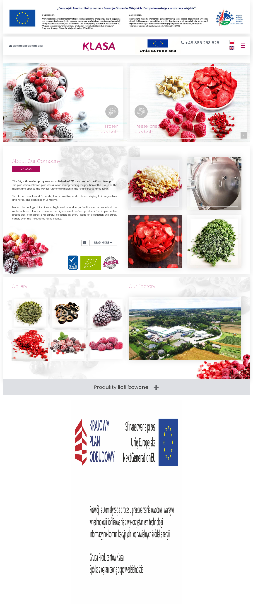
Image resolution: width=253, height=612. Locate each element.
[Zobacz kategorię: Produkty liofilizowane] (188, 102)
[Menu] (243, 45)
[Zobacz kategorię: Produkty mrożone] (65, 102)
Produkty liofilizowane (121, 387)
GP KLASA (26, 169)
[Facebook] (87, 243)
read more (104, 242)
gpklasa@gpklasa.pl (28, 46)
